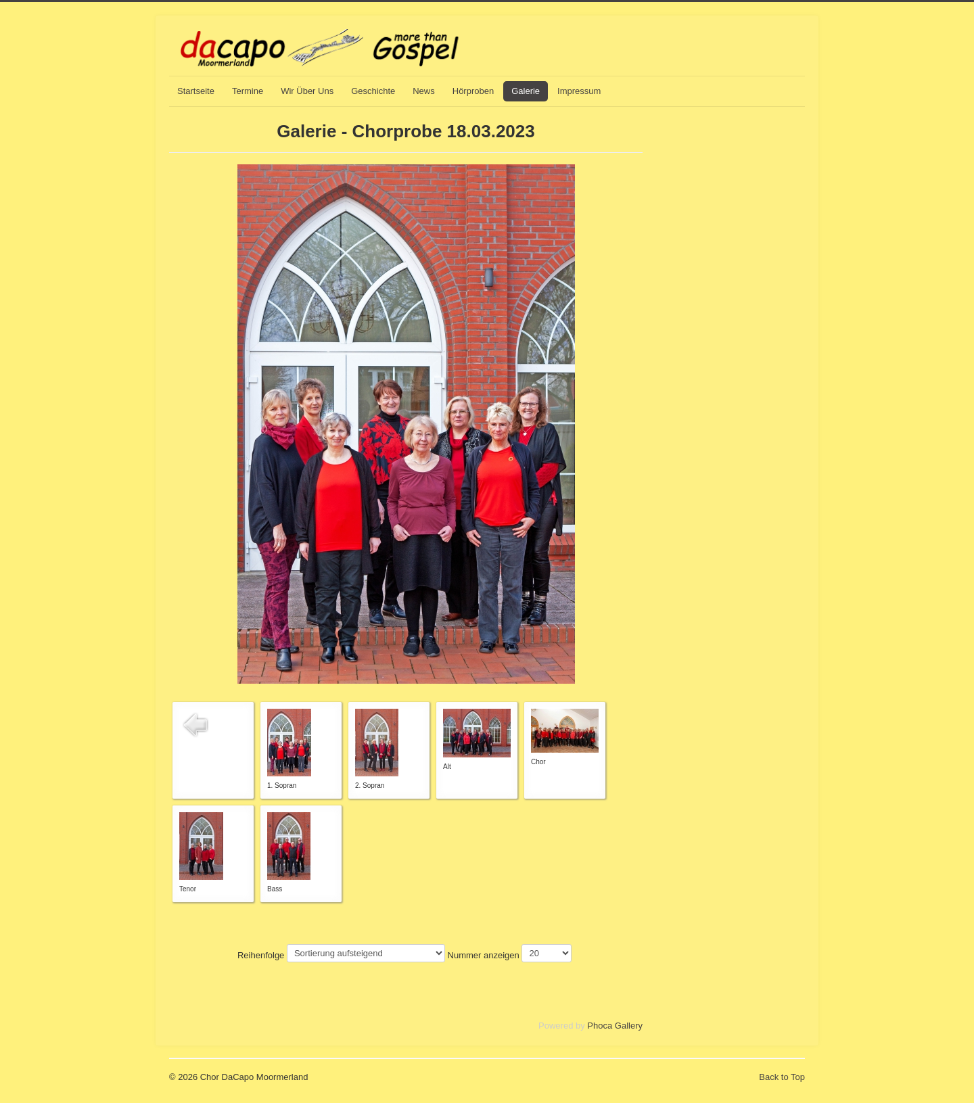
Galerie (525, 91)
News (424, 91)
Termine (247, 91)
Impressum (579, 91)
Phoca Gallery (615, 1025)
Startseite (195, 91)
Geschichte (373, 91)
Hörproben (473, 91)
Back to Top (782, 1077)
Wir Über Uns (307, 91)
